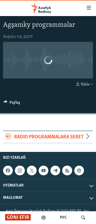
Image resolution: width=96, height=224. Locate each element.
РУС (63, 218)
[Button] (11, 104)
